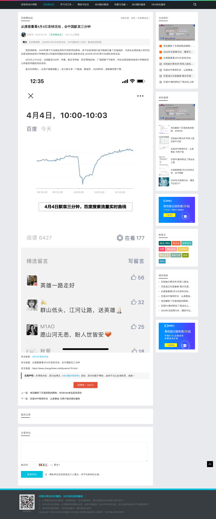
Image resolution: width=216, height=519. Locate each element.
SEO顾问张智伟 (71, 375)
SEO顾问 (65, 512)
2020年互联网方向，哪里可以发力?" (181, 52)
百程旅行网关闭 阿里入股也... (175, 281)
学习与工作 (66, 4)
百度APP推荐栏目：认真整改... (176, 296)
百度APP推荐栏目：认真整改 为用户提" (183, 70)
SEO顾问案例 (102, 4)
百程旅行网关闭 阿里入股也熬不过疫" (182, 64)
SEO (162, 261)
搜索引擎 (175, 255)
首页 (133, 18)
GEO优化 (74, 512)
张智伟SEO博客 (29, 4)
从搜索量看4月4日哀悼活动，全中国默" (183, 58)
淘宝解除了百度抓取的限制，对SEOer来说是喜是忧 (56, 392)
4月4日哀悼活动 (40, 356)
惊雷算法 (186, 243)
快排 (185, 255)
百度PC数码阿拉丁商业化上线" (178, 82)
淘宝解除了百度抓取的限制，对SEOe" (182, 46)
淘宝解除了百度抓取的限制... (175, 301)
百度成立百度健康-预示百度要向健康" (182, 76)
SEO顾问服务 (139, 4)
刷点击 (176, 243)
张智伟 (83, 512)
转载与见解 (120, 4)
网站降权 (171, 249)
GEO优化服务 (158, 4)
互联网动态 (48, 4)
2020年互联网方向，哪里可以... (177, 310)
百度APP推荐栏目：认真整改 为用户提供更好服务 (55, 398)
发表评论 (32, 474)
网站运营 (164, 255)
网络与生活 (83, 4)
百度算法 (183, 249)
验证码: (25, 464)
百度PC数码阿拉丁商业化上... (176, 305)
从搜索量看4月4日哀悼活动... (175, 291)
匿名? (57, 464)
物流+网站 (165, 243)
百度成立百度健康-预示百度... (176, 286)
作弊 (162, 249)
